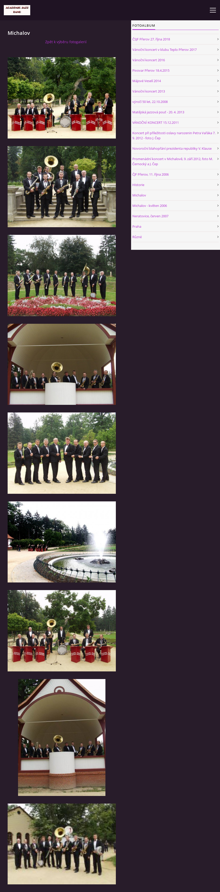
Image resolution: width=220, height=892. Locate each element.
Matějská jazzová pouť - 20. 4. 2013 (158, 112)
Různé (137, 237)
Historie (138, 184)
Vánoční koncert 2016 (148, 60)
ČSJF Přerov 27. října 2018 (151, 39)
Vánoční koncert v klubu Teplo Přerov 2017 (164, 49)
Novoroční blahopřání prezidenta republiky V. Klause (172, 148)
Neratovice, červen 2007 (150, 216)
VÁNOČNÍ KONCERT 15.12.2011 (155, 122)
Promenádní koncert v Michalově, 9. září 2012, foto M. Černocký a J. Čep (172, 161)
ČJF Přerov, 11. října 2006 (150, 174)
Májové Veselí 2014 (146, 81)
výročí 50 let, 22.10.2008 (150, 101)
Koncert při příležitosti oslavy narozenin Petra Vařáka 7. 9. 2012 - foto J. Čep (173, 135)
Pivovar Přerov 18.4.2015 (150, 70)
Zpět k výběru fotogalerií (66, 41)
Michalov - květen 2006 (149, 205)
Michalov (139, 195)
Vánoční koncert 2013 (148, 91)
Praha (136, 226)
